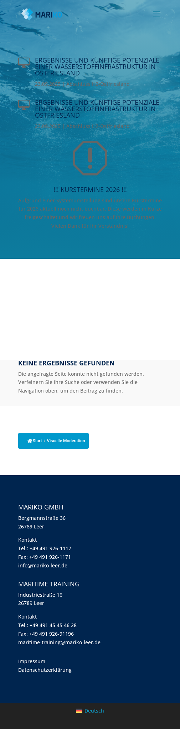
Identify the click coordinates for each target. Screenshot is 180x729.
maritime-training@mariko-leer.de (59, 642)
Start (34, 440)
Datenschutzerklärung (45, 669)
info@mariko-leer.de (42, 565)
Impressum (31, 661)
